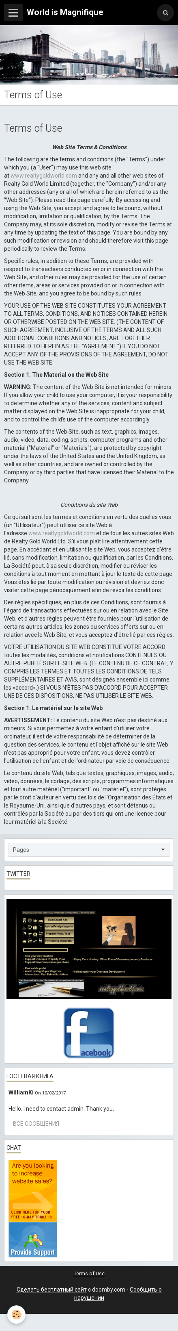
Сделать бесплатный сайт (52, 1289)
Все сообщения (36, 1123)
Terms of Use (89, 1273)
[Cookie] (16, 1314)
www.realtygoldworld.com (44, 175)
